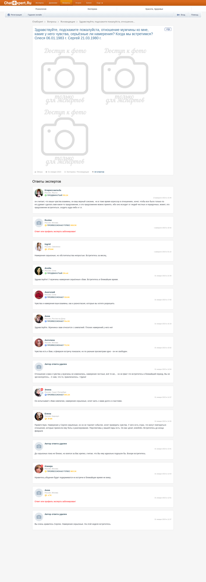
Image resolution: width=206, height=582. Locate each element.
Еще (98, 3)
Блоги (88, 3)
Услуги (78, 3)
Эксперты (39, 3)
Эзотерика (70, 172)
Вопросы (66, 3)
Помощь (194, 15)
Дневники (53, 3)
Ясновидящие (83, 172)
